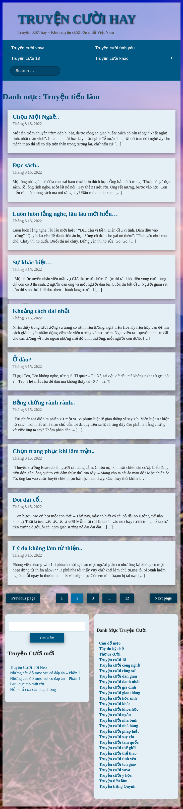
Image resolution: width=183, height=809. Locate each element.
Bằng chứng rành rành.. (44, 402)
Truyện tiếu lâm (113, 781)
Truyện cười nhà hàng (118, 726)
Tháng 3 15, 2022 (27, 124)
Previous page (23, 598)
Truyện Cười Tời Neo (28, 667)
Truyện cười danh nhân (120, 682)
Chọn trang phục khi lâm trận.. (53, 451)
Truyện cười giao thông (119, 693)
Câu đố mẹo (110, 643)
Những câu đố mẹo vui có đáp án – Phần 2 (45, 673)
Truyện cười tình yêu (115, 48)
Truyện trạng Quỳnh (117, 786)
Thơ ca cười (109, 654)
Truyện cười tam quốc (119, 742)
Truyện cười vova (27, 48)
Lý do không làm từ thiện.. (47, 548)
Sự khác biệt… (32, 262)
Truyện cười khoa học (118, 709)
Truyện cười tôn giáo (117, 764)
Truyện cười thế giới (117, 748)
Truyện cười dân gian (118, 676)
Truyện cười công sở (117, 671)
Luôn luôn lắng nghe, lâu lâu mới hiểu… (65, 214)
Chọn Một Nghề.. (36, 116)
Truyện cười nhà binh (118, 720)
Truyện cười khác (112, 58)
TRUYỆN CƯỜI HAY (77, 19)
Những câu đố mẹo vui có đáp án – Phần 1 (45, 678)
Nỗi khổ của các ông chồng (33, 689)
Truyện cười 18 (25, 58)
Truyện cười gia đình (117, 687)
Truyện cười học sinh (118, 698)
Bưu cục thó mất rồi (27, 684)
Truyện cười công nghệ (119, 665)
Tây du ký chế (111, 649)
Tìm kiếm (47, 638)
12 (127, 598)
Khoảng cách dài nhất (41, 311)
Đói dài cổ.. (27, 499)
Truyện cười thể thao (118, 753)
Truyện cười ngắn (115, 715)
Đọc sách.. (26, 165)
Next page (163, 598)
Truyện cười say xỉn (116, 737)
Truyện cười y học (115, 775)
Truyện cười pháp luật (119, 731)
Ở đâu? (22, 359)
